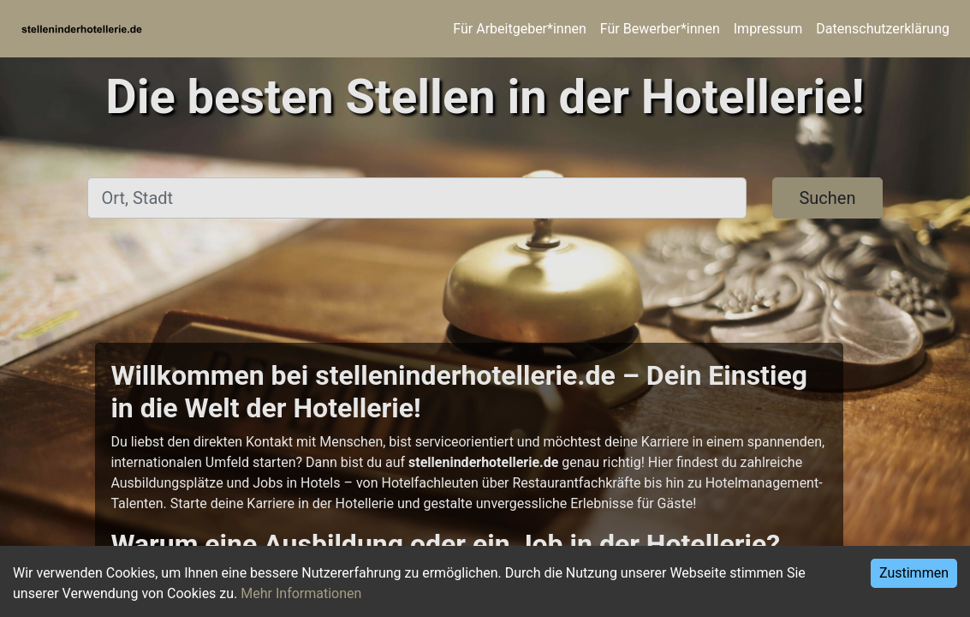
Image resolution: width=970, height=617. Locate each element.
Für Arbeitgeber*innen (519, 29)
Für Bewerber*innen (660, 29)
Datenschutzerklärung (882, 29)
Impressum (768, 29)
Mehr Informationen (301, 593)
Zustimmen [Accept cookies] (914, 573)
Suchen (827, 198)
